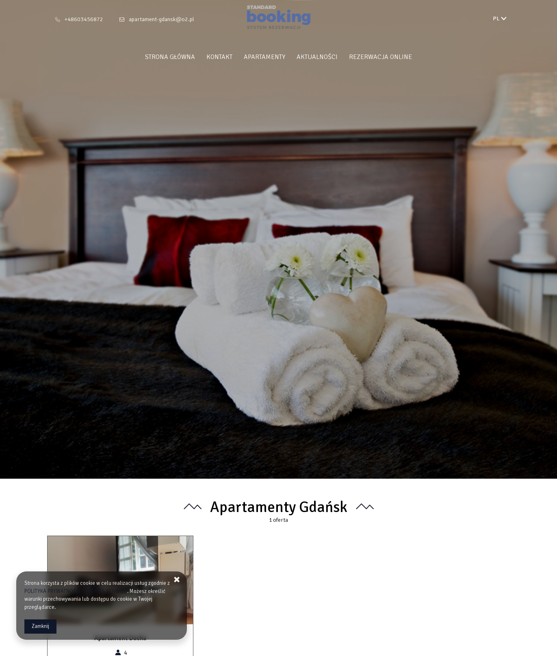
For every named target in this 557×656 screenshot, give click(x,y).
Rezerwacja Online (380, 57)
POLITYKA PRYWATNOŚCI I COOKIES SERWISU (75, 591)
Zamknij (40, 626)
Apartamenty (264, 57)
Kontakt (219, 57)
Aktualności (317, 57)
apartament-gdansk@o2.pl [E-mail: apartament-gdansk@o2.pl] (161, 19)
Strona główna (170, 57)
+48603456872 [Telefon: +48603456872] (84, 19)
